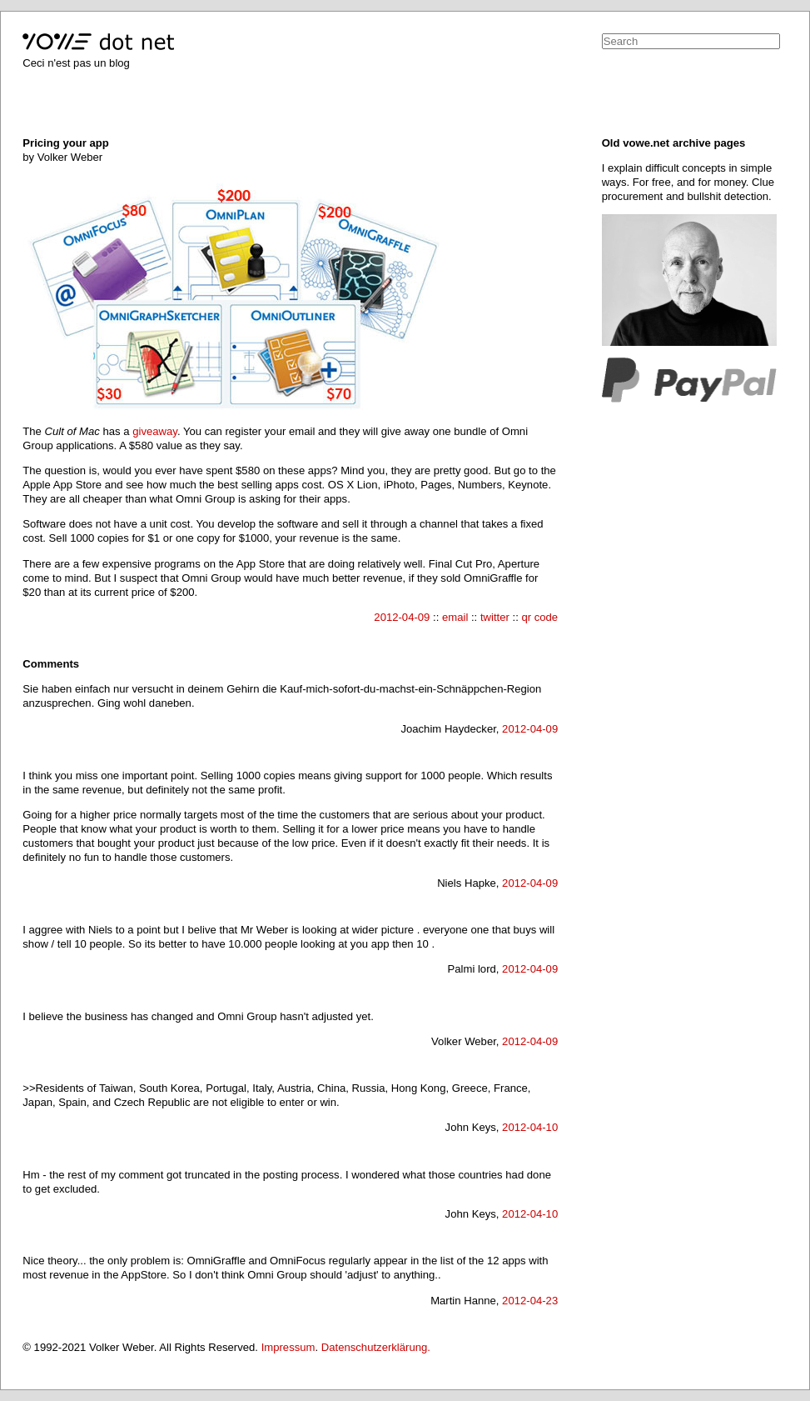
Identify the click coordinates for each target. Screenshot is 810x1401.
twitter (494, 617)
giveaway (154, 431)
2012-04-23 (530, 1300)
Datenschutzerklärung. (375, 1347)
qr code (539, 617)
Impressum (288, 1347)
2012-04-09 (402, 617)
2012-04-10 (530, 1127)
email (455, 617)
